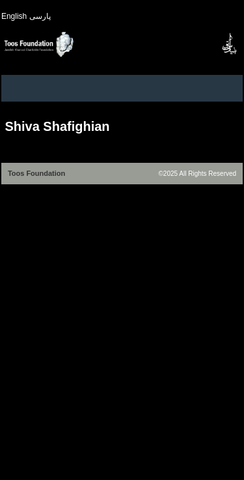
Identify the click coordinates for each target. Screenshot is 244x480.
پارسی (40, 16)
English (14, 16)
